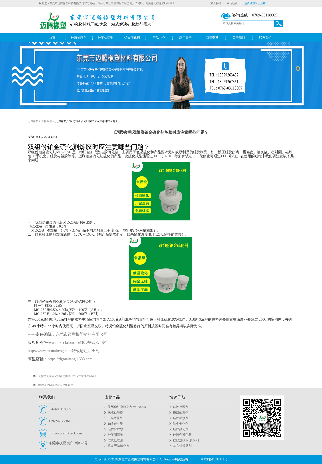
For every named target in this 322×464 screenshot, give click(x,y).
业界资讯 (46, 121)
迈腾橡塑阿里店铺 (255, 3)
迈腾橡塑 (33, 121)
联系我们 (265, 37)
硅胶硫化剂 (181, 429)
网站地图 (232, 3)
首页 (52, 37)
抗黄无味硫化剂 (118, 446)
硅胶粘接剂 (105, 37)
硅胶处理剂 (79, 37)
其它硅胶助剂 (182, 446)
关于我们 (239, 37)
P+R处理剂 (115, 418)
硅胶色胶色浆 (182, 434)
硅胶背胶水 (115, 429)
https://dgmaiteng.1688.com (70, 359)
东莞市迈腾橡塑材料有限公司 (82, 334)
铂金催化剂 (132, 37)
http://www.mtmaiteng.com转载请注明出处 (64, 351)
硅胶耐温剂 (115, 434)
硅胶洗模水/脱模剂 (186, 440)
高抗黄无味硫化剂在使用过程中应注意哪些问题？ (67, 376)
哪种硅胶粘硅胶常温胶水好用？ (57, 385)
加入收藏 (215, 3)
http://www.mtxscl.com (65, 433)
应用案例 (185, 37)
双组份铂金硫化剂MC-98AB (127, 407)
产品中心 (159, 37)
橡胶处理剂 (115, 412)
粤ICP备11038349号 (214, 459)
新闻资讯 (212, 37)
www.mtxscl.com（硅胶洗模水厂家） (78, 342)
